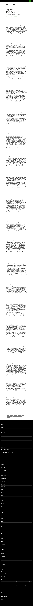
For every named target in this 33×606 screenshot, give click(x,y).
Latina (2, 437)
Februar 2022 (3, 481)
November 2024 (3, 470)
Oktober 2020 (3, 486)
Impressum (2, 597)
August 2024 (3, 472)
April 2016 (2, 497)
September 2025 (3, 464)
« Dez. (2, 589)
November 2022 (3, 478)
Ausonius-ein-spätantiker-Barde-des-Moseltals (15, 11)
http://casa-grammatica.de (5, 1)
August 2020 (3, 487)
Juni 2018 (2, 492)
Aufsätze (2, 427)
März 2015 (2, 500)
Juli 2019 (2, 489)
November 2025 (3, 462)
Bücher (2, 515)
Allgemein (2, 424)
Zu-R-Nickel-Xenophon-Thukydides (6, 447)
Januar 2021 (3, 484)
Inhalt (2, 422)
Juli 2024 (2, 473)
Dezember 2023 (3, 475)
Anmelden (2, 571)
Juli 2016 (2, 495)
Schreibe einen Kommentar (16, 14)
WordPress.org (3, 576)
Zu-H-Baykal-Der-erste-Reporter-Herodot (7, 452)
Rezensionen (3, 432)
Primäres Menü (32, 1)
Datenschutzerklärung (4, 596)
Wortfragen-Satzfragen (4, 450)
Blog (1, 594)
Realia (2, 435)
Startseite (2, 599)
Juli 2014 (2, 503)
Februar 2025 (3, 467)
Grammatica (3, 536)
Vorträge (2, 429)
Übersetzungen (3, 524)
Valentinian (8, 417)
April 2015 (2, 498)
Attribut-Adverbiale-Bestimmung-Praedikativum (7, 446)
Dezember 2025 (3, 461)
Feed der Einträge (3, 573)
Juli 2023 (2, 476)
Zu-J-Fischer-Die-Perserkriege (5, 449)
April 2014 (2, 506)
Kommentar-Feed (3, 574)
